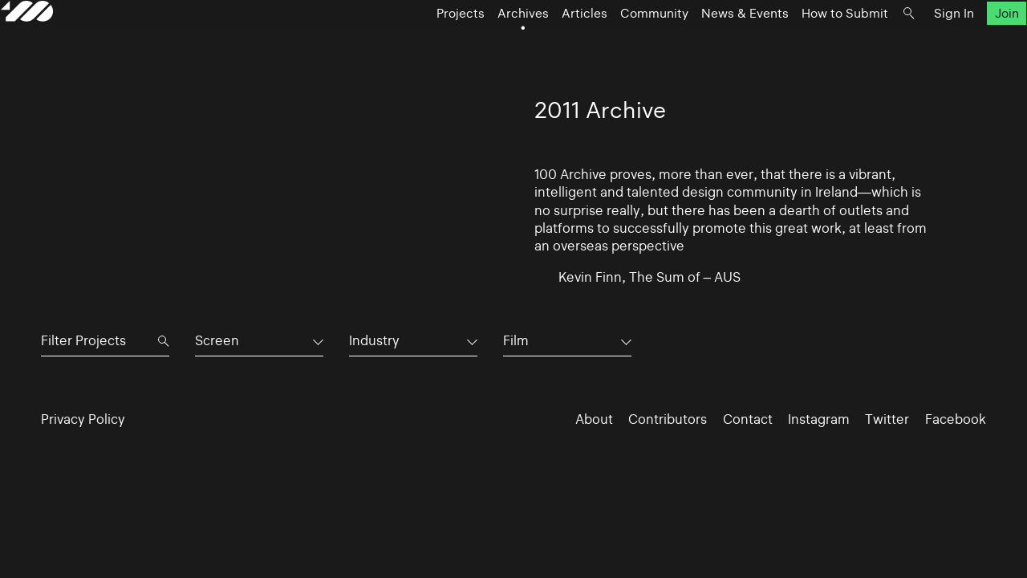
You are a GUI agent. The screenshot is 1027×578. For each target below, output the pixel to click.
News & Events (705, 44)
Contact (748, 419)
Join (966, 44)
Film (516, 340)
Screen (217, 340)
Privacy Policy (83, 419)
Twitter (887, 419)
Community (614, 44)
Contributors (667, 419)
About (594, 419)
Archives (483, 44)
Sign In (914, 44)
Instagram (819, 419)
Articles (544, 44)
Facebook (955, 419)
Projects (420, 44)
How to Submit (804, 44)
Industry (374, 340)
